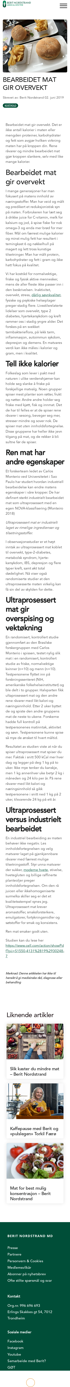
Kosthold (10, 105)
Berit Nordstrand (32, 97)
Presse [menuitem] (12, 1248)
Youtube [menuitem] (14, 1354)
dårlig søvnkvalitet (46, 295)
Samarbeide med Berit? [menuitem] (26, 1361)
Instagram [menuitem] (15, 1348)
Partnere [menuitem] (14, 1254)
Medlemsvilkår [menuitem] (19, 1267)
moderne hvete (36, 870)
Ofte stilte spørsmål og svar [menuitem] (29, 1280)
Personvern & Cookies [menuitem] (25, 1261)
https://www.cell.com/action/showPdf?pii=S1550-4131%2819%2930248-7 (35, 951)
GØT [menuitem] (11, 1367)
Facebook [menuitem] (15, 1341)
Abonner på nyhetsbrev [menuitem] (26, 1274)
